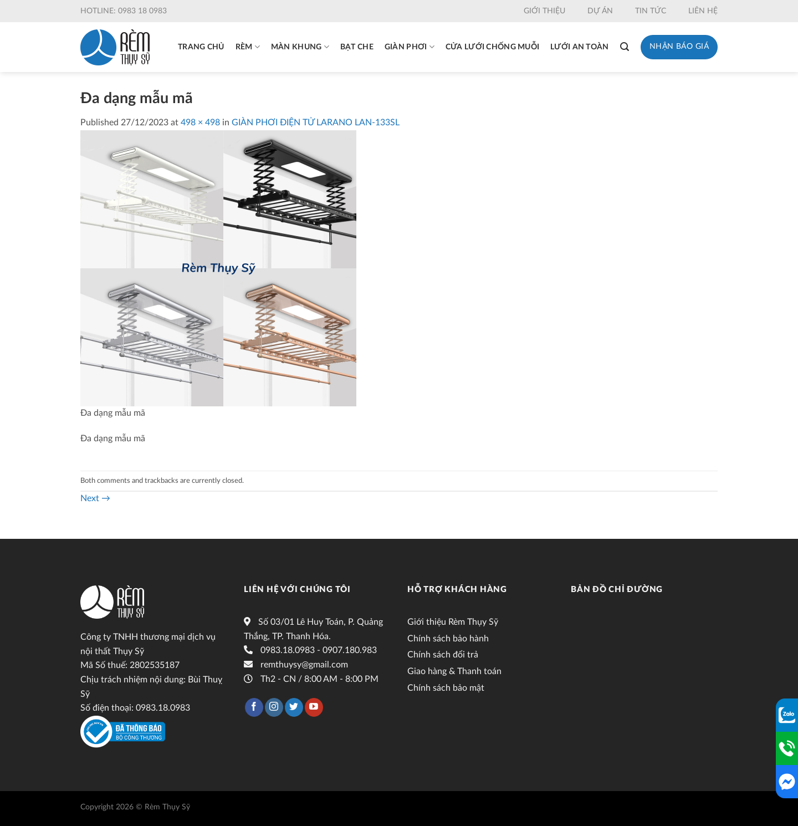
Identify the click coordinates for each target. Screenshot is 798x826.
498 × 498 (200, 122)
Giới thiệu (544, 11)
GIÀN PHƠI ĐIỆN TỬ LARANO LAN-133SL (316, 122)
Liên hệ (703, 11)
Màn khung (300, 47)
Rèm (248, 47)
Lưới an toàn (579, 47)
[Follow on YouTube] (314, 707)
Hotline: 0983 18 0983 (123, 11)
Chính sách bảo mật (445, 688)
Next (95, 498)
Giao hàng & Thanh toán (454, 671)
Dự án (600, 11)
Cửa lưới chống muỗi (492, 47)
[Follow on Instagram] (274, 707)
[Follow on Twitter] (294, 707)
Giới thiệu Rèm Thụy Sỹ (452, 622)
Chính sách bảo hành (448, 638)
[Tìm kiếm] (624, 47)
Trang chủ (201, 47)
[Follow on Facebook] (254, 707)
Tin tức (650, 11)
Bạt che (357, 47)
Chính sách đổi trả (442, 654)
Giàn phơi (409, 47)
